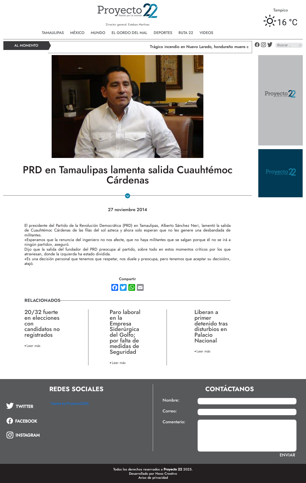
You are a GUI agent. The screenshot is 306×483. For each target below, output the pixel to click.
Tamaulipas (53, 33)
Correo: (170, 411)
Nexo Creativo (166, 473)
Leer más (33, 345)
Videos (206, 33)
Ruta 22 (185, 33)
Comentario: (174, 422)
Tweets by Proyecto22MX (69, 404)
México (77, 33)
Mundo (98, 33)
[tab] (25, 406)
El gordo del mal (129, 33)
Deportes (163, 33)
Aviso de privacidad (153, 477)
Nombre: (171, 400)
